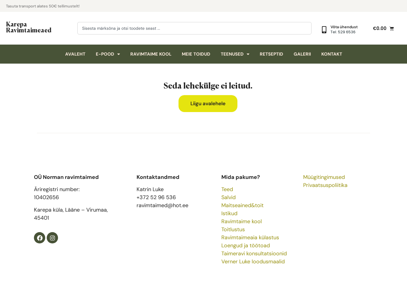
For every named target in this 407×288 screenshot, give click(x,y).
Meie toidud (196, 54)
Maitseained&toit (242, 205)
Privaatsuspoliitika (325, 185)
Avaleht (75, 54)
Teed (227, 189)
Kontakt (331, 54)
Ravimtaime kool (150, 54)
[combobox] (194, 28)
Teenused (235, 54)
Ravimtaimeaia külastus (250, 237)
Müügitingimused (324, 177)
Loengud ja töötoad (245, 245)
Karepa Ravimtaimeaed (28, 26)
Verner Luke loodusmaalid (253, 261)
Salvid (228, 197)
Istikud (229, 213)
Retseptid (271, 54)
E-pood (108, 54)
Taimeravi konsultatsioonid (254, 253)
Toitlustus (233, 229)
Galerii (302, 54)
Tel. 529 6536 (343, 31)
